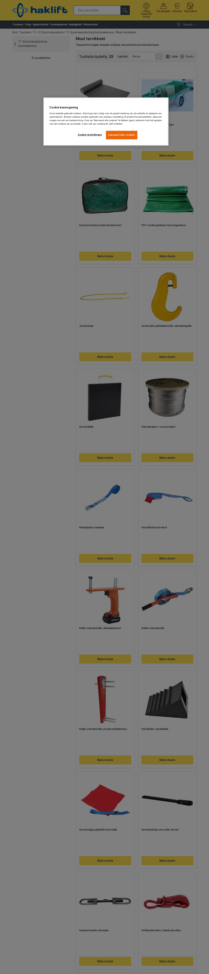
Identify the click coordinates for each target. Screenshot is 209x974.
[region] (106, 121)
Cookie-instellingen (90, 134)
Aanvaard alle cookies (121, 134)
